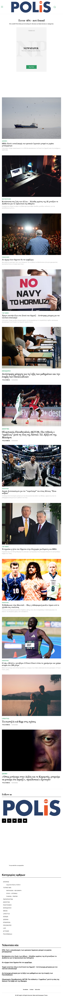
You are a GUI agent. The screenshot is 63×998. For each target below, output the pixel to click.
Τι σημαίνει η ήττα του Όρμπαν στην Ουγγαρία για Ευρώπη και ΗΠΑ (29, 549)
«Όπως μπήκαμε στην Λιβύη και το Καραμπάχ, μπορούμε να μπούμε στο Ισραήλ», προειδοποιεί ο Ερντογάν (31, 778)
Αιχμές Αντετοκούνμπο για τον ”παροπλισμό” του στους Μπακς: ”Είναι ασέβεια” (29, 492)
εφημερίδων (21, 865)
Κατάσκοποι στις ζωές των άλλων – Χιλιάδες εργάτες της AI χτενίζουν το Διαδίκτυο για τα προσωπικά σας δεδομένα (30, 202)
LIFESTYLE (5, 718)
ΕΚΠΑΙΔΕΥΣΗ (6, 371)
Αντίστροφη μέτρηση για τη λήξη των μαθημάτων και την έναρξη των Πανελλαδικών (31, 375)
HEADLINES (5, 257)
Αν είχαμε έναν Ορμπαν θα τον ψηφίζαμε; (18, 259)
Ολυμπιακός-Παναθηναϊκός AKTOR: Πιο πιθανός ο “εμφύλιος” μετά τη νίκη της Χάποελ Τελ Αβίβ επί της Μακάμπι (29, 434)
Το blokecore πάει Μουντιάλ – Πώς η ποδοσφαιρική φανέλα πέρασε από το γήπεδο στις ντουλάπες (30, 606)
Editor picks (6, 199)
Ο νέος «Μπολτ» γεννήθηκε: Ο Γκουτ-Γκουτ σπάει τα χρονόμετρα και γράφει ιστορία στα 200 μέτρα (31, 664)
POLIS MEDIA (6, 380)
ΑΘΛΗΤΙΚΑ (5, 429)
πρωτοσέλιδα (13, 865)
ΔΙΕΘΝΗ (4, 141)
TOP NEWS (5, 313)
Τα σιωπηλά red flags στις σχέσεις (19, 721)
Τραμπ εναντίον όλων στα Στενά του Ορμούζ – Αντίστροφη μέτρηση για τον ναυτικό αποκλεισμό (31, 316)
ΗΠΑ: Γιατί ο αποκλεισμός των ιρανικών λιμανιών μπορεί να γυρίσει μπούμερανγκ (28, 144)
